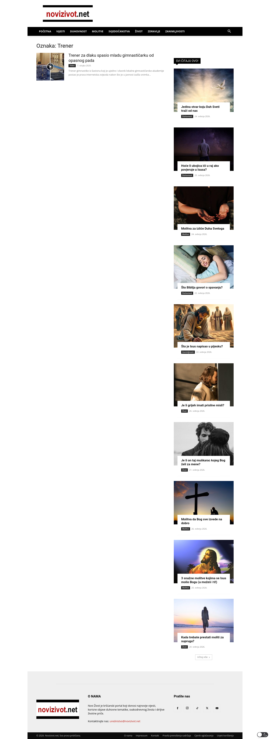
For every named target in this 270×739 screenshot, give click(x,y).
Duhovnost (78, 31)
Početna (45, 31)
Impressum (141, 735)
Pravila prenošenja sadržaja (177, 735)
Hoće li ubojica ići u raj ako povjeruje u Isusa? (200, 167)
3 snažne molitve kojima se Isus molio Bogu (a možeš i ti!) (203, 580)
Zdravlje (154, 31)
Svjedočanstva (119, 31)
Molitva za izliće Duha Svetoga (202, 228)
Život (139, 31)
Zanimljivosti (175, 31)
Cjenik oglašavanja (203, 735)
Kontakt (155, 735)
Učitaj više (203, 657)
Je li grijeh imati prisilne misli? (202, 405)
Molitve (97, 31)
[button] (229, 31)
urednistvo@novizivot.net (125, 721)
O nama (128, 735)
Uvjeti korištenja (225, 735)
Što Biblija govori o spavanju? (202, 287)
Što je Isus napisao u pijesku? (202, 346)
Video (72, 65)
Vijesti (60, 31)
